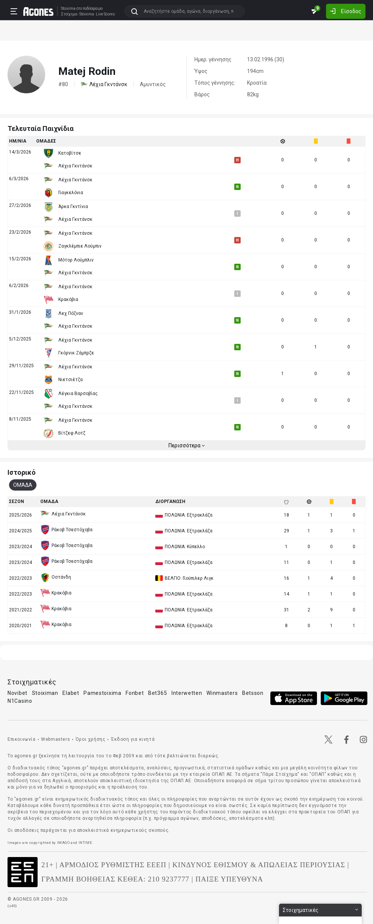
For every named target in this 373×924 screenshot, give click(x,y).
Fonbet (135, 693)
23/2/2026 (20, 232)
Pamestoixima (102, 693)
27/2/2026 (20, 205)
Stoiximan (45, 693)
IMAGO (63, 842)
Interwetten (186, 693)
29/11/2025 (21, 365)
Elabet (70, 693)
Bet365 (157, 693)
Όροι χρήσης (91, 739)
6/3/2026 (19, 178)
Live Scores (105, 14)
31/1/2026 (20, 312)
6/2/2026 (19, 285)
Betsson (253, 693)
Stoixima (68, 8)
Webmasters (55, 739)
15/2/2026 (20, 258)
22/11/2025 (21, 392)
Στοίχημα (69, 14)
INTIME (85, 842)
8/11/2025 (20, 419)
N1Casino (20, 701)
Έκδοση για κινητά (133, 739)
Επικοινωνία (22, 739)
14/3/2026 (20, 152)
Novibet (17, 693)
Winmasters (222, 693)
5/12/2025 (20, 339)
